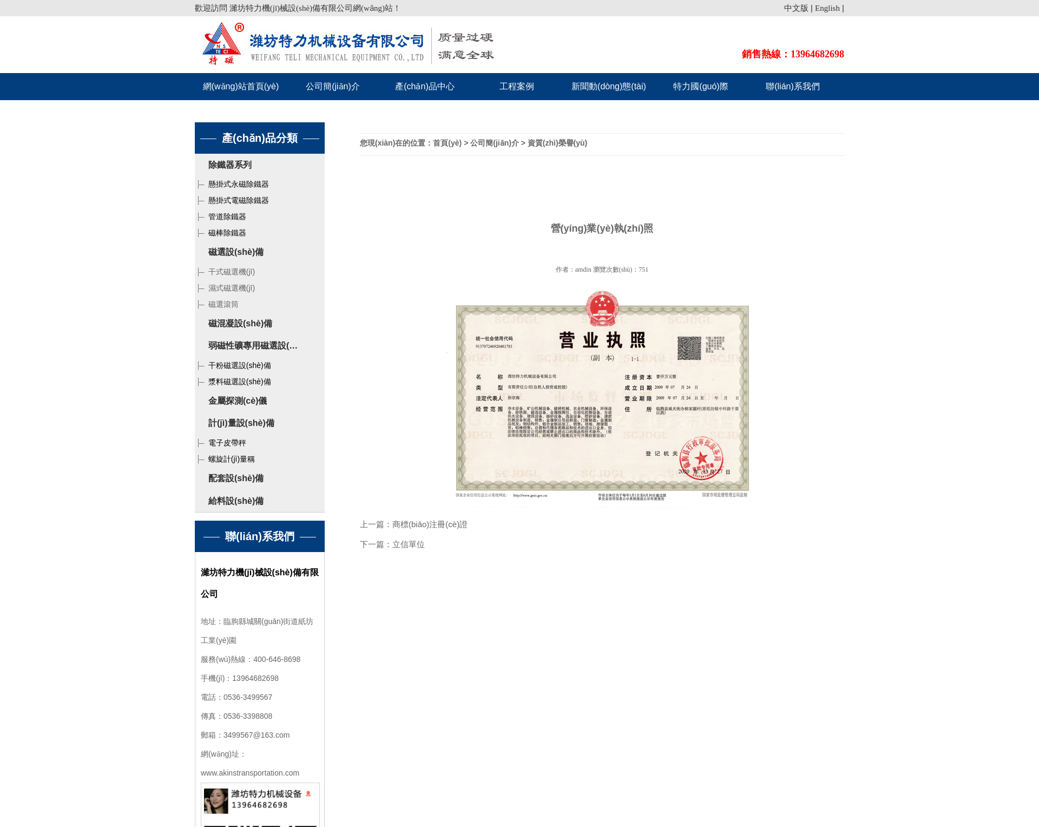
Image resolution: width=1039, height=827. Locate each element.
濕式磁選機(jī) (225, 288)
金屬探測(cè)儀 (237, 400)
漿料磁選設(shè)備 (233, 381)
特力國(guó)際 (700, 86)
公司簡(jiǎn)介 (333, 86)
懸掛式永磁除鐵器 (232, 184)
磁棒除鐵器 (220, 232)
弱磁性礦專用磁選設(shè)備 (261, 345)
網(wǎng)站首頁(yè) (241, 86)
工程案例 (516, 86)
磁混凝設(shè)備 (240, 323)
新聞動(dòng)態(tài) (608, 86)
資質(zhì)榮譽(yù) (557, 143)
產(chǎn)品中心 (424, 86)
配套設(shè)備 (236, 478)
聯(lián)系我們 (793, 86)
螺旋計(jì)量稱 (225, 459)
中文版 (796, 8)
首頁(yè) (447, 143)
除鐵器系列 (230, 164)
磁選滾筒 (217, 304)
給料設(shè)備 (236, 501)
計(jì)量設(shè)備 (241, 423)
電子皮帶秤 (220, 442)
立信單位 (408, 544)
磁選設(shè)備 (236, 252)
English (827, 8)
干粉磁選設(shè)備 (233, 365)
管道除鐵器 (220, 216)
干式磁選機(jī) (225, 271)
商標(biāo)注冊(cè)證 (430, 524)
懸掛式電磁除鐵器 (232, 200)
